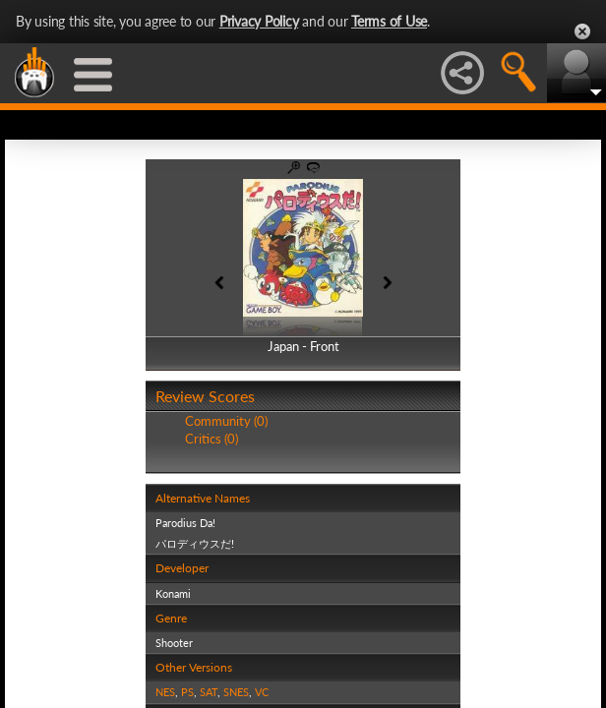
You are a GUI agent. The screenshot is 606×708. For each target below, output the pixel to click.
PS (187, 691)
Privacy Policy (259, 21)
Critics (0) (211, 438)
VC (262, 691)
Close (582, 31)
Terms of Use (389, 21)
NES (165, 691)
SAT (208, 691)
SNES (236, 691)
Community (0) (226, 421)
